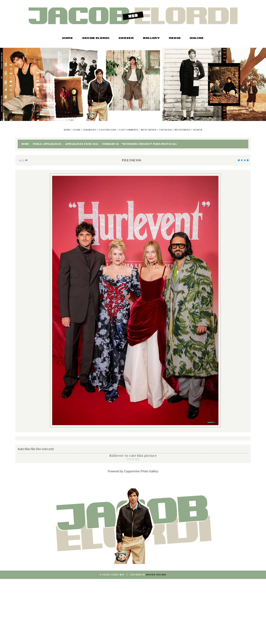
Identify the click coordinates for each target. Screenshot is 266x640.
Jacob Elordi (96, 38)
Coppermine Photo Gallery (141, 471)
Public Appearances (47, 144)
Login (76, 129)
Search (197, 129)
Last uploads (107, 129)
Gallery (151, 38)
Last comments (128, 129)
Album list (89, 129)
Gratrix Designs (156, 575)
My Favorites (182, 129)
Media (175, 38)
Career (126, 38)
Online (197, 38)
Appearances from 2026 (82, 144)
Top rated (165, 129)
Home (67, 38)
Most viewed (148, 129)
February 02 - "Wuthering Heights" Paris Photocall (139, 144)
